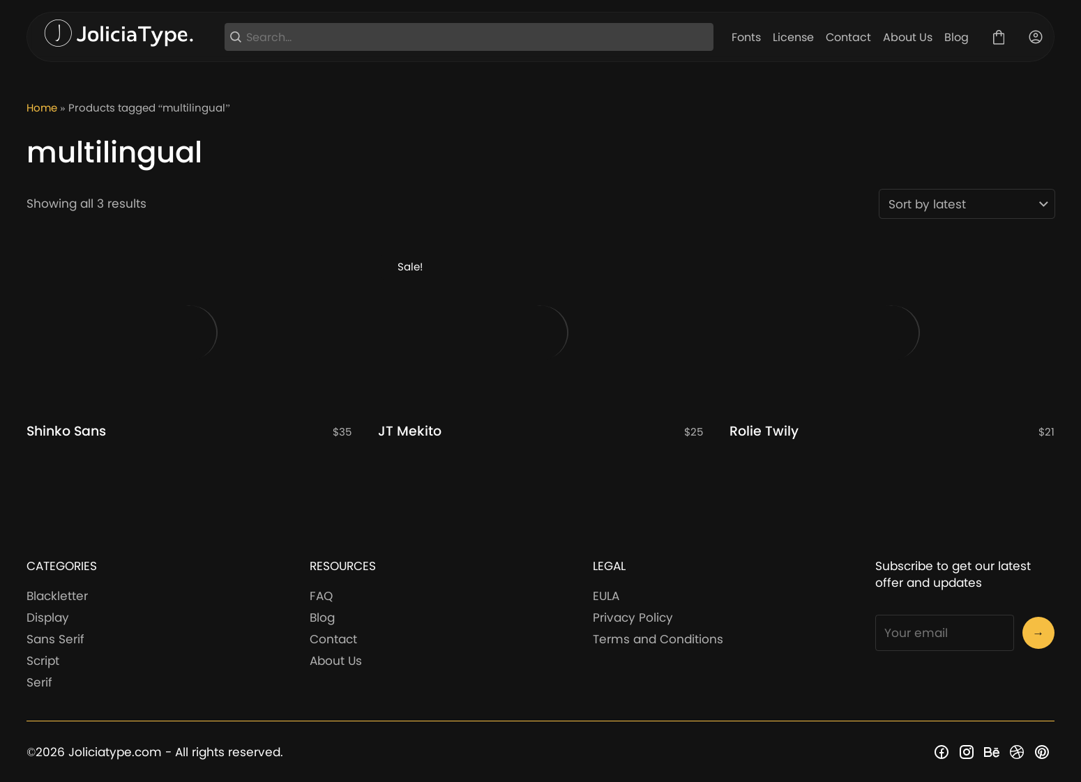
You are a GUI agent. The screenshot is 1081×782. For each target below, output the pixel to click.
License (793, 37)
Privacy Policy (633, 617)
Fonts (746, 37)
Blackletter (57, 596)
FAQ (321, 596)
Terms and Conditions (658, 639)
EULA (606, 596)
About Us (907, 37)
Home (42, 107)
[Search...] (477, 37)
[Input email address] (944, 633)
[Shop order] (966, 204)
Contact (848, 37)
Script (43, 660)
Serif (39, 682)
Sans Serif (55, 639)
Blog (956, 37)
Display (48, 617)
